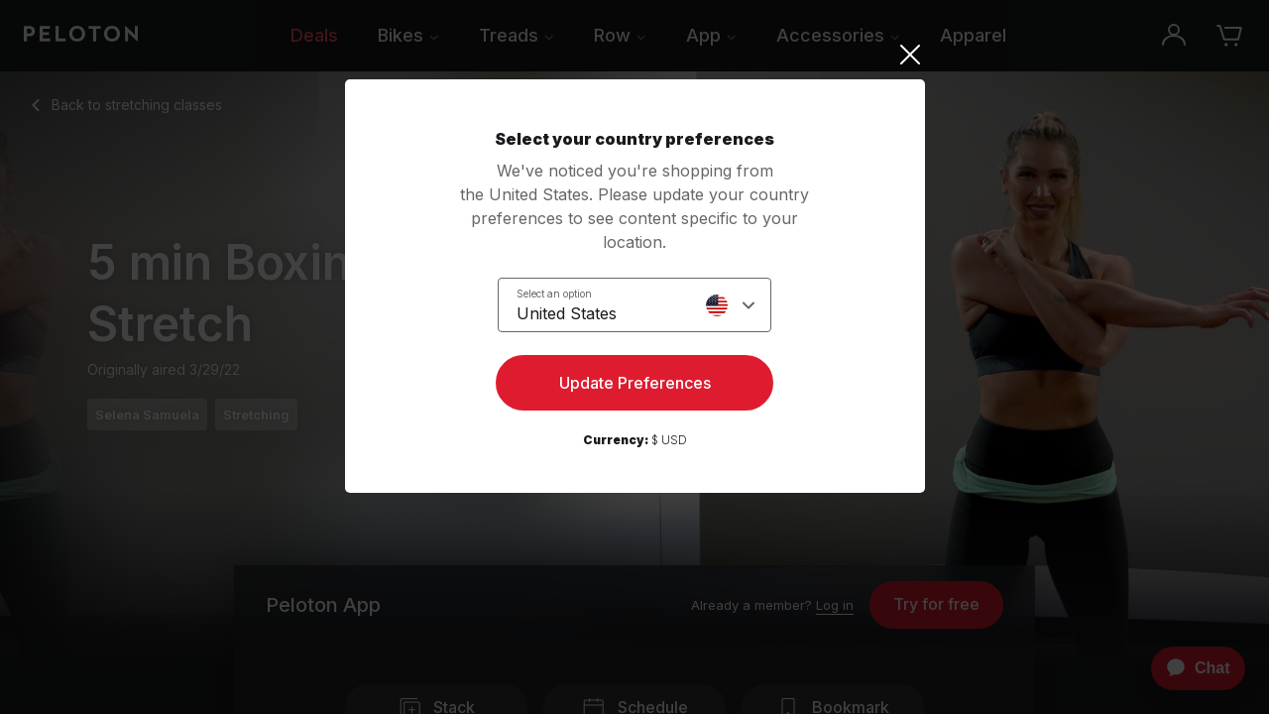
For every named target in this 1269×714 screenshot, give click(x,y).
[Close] (635, 54)
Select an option (554, 293)
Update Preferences (635, 383)
